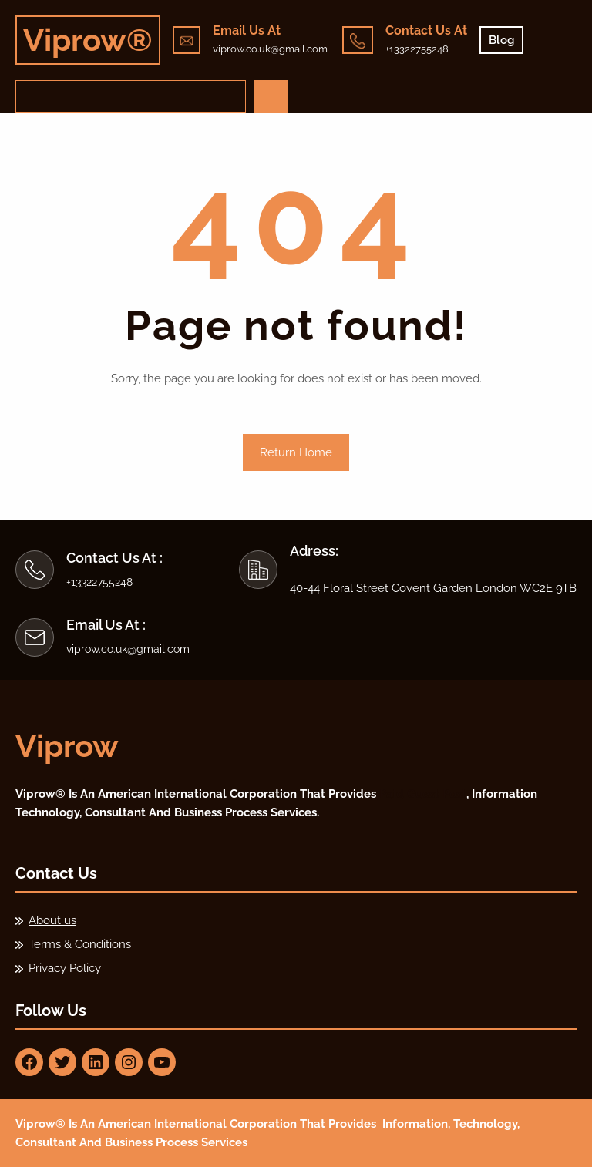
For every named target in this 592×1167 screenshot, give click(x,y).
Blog (501, 40)
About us (52, 920)
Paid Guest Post (422, 794)
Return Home (296, 452)
